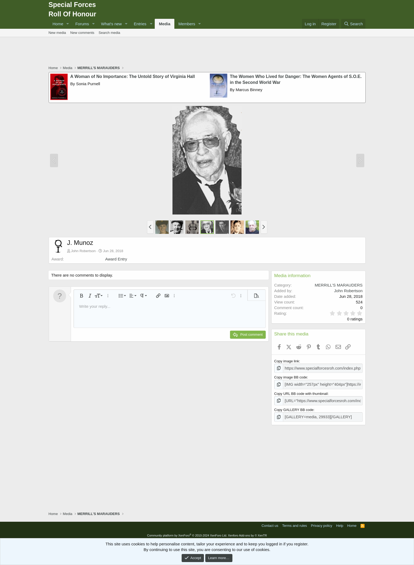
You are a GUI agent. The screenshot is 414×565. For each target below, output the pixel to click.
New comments (82, 33)
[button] (67, 24)
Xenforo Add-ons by (247, 533)
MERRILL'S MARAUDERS (339, 285)
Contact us (269, 523)
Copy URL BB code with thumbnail (301, 392)
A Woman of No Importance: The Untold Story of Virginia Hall (132, 76)
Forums (82, 24)
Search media (109, 33)
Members (186, 24)
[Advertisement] (207, 52)
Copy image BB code (290, 377)
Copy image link (286, 361)
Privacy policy (321, 523)
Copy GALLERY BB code (294, 408)
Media (164, 24)
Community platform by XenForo (187, 533)
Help (339, 523)
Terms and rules (294, 523)
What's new (111, 24)
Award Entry (116, 259)
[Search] (353, 24)
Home (58, 24)
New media (57, 33)
